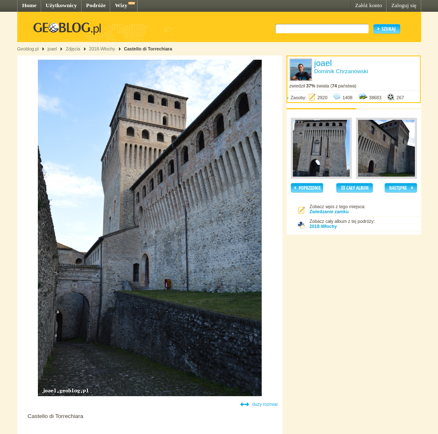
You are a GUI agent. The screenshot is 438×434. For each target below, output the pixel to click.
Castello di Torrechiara (148, 48)
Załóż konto (368, 5)
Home (29, 5)
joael (52, 48)
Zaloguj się (404, 5)
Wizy (121, 5)
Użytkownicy (61, 5)
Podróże (96, 5)
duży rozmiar (265, 404)
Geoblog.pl (28, 48)
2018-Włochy (102, 48)
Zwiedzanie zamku (329, 211)
